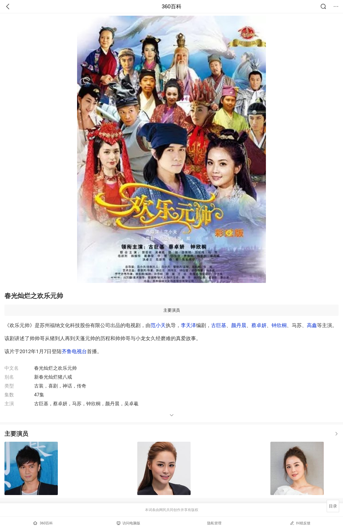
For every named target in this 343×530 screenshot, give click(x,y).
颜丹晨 (238, 325)
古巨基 (218, 325)
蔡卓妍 (259, 325)
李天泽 (188, 325)
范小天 (158, 325)
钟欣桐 (279, 325)
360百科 (171, 6)
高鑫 (312, 325)
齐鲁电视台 (74, 351)
